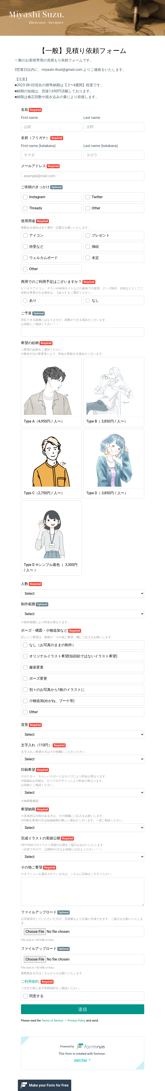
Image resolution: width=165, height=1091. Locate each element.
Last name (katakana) (101, 146)
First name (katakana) (38, 146)
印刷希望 (35, 769)
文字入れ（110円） (43, 745)
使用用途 (35, 221)
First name (29, 118)
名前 (31, 109)
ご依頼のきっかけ (42, 187)
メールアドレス (40, 166)
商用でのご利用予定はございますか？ (58, 282)
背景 (31, 725)
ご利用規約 (30, 981)
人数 (31, 584)
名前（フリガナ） (42, 138)
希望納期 (35, 809)
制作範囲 (34, 604)
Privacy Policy (76, 1020)
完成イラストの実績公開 (47, 838)
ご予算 (33, 313)
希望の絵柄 (37, 343)
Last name (92, 118)
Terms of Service (52, 1020)
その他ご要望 (38, 867)
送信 (82, 1009)
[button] (82, 1053)
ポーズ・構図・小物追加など (51, 630)
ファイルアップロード (45, 912)
